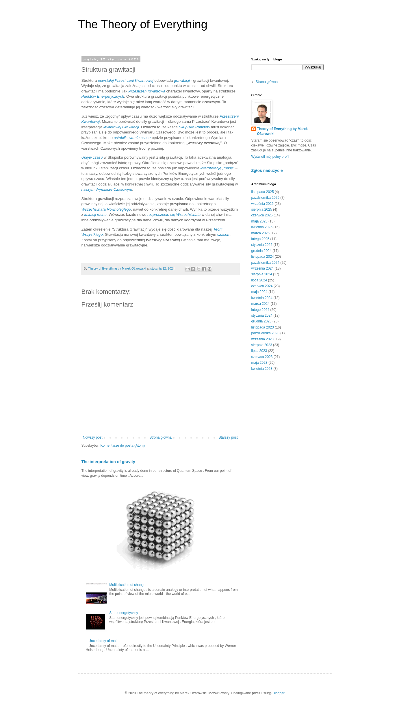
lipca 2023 (259, 351)
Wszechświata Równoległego (106, 209)
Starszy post (228, 437)
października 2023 (265, 333)
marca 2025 (260, 233)
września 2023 (262, 339)
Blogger (278, 693)
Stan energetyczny (123, 613)
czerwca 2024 (262, 286)
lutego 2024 (260, 310)
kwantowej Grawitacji (121, 127)
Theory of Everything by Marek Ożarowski (282, 131)
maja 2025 (259, 221)
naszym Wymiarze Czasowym (106, 189)
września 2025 (262, 204)
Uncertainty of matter (104, 641)
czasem (223, 234)
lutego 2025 (260, 239)
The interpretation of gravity (108, 461)
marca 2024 (260, 304)
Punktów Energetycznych (102, 96)
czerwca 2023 (262, 357)
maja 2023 (259, 363)
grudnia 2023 (261, 321)
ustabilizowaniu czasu (132, 138)
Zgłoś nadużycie (267, 170)
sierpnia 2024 (261, 274)
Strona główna (160, 437)
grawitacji (182, 80)
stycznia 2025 (261, 245)
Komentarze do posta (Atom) (123, 446)
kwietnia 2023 (261, 369)
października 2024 (265, 263)
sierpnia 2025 (261, 209)
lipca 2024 (259, 280)
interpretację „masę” (217, 168)
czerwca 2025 (262, 215)
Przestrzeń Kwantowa (146, 91)
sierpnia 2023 (261, 345)
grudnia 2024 (261, 251)
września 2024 (262, 268)
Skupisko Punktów (194, 127)
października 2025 (265, 198)
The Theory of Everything (142, 24)
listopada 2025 (262, 192)
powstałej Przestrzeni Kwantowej (125, 80)
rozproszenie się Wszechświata (174, 214)
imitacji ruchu (95, 214)
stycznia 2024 (261, 315)
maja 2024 (259, 292)
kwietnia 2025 (261, 227)
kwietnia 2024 (261, 298)
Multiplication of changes (128, 585)
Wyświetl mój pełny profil (270, 157)
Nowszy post (93, 437)
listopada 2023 (262, 327)
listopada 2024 (262, 257)
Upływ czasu (92, 157)
